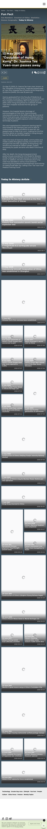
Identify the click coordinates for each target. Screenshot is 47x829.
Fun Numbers (7, 18)
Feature (20, 794)
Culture (4, 794)
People (39, 791)
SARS (5, 78)
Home (3, 10)
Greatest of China (22, 18)
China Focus (12, 794)
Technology (6, 791)
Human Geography (9, 20)
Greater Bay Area (17, 791)
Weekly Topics (28, 794)
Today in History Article (15, 179)
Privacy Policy (19, 826)
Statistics (35, 18)
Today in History (20, 10)
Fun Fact (10, 10)
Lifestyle (26, 791)
